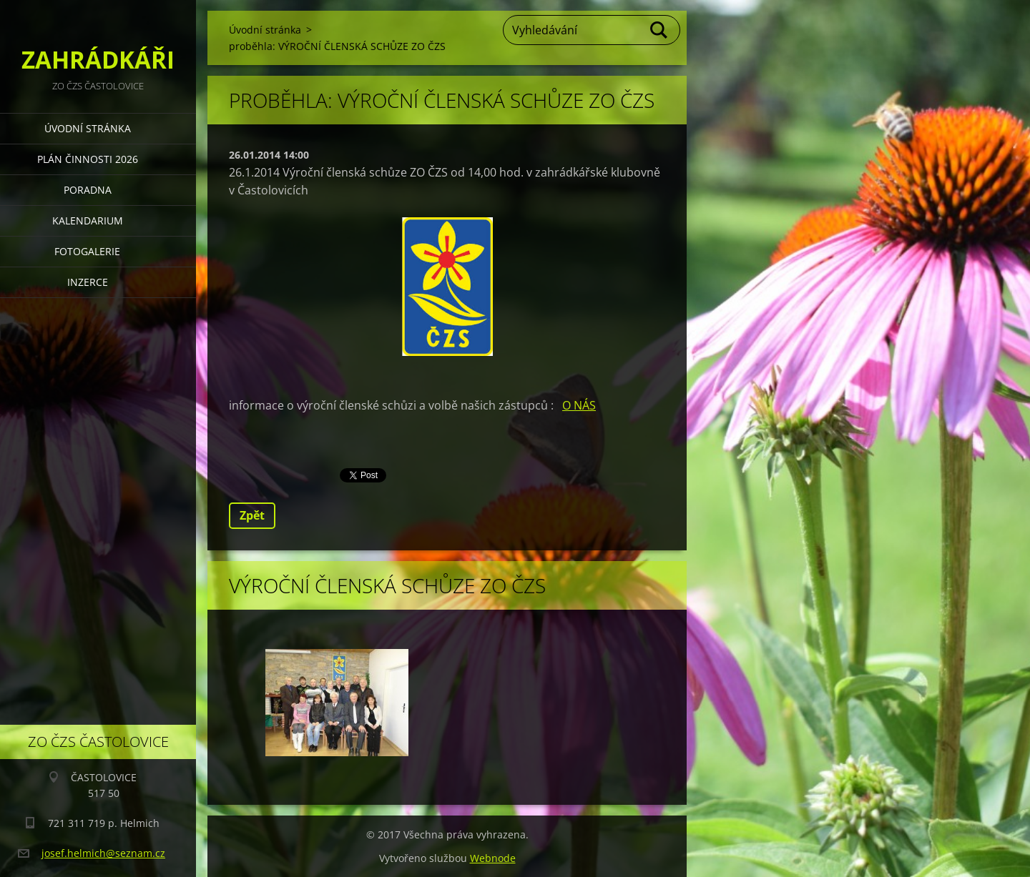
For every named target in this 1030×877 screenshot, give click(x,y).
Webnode (493, 858)
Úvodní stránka (87, 128)
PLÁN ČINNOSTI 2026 (87, 159)
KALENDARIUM (87, 220)
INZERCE (87, 282)
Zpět (252, 515)
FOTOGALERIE (87, 251)
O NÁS (579, 405)
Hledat (659, 30)
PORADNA (88, 190)
